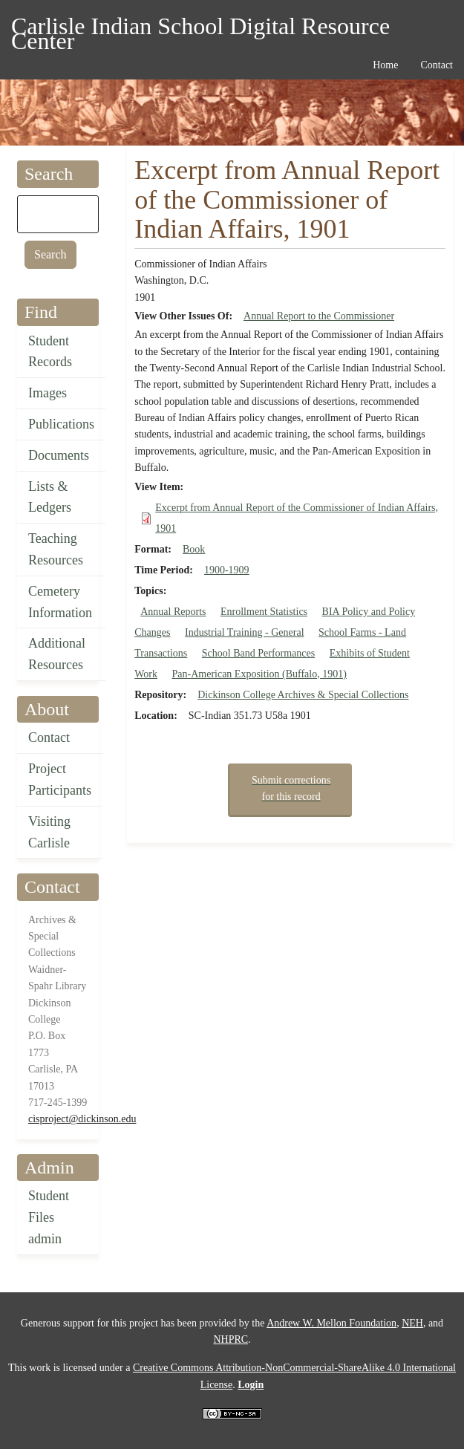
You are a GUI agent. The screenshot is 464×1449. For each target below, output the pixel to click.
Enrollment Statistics (263, 611)
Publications (61, 424)
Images (47, 392)
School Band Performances (258, 653)
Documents (58, 455)
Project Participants (59, 779)
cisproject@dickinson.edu (82, 1118)
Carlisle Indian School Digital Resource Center (200, 29)
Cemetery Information (60, 602)
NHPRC (230, 1339)
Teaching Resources (55, 549)
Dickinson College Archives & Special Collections (302, 694)
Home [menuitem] (385, 65)
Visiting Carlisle (49, 832)
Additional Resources (56, 654)
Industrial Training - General (244, 632)
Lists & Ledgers (49, 497)
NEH (412, 1323)
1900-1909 (226, 570)
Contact (49, 737)
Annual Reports (173, 611)
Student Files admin (48, 1217)
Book (194, 549)
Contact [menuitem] (436, 65)
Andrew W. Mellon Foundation (331, 1323)
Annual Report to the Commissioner (319, 316)
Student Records (50, 351)
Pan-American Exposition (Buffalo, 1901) (259, 674)
